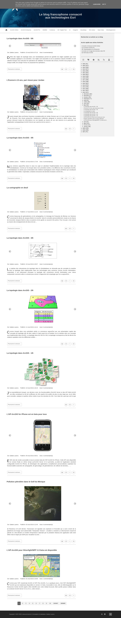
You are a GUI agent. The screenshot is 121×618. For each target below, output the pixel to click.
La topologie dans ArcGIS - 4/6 (91, 109)
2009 (84, 128)
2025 (84, 65)
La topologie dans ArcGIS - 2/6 (91, 114)
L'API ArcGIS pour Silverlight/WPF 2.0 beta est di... (95, 120)
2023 (84, 69)
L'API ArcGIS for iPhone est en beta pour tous (94, 117)
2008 (84, 130)
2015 (84, 83)
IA (69, 30)
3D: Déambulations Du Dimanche (90, 49)
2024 (84, 67)
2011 (84, 90)
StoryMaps (83, 30)
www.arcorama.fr (26, 614)
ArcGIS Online (14, 30)
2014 (84, 85)
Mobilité (45, 30)
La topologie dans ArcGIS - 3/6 (91, 112)
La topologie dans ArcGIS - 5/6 (20, 38)
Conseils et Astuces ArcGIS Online (91, 46)
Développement (110, 30)
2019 (84, 76)
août (85, 100)
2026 (84, 63)
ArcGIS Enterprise (26, 30)
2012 (84, 88)
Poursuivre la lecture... (14, 69)
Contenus (52, 30)
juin (85, 103)
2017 (84, 79)
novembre (86, 95)
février (86, 124)
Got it (104, 4)
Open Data (101, 30)
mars (85, 123)
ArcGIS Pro (37, 30)
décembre (86, 93)
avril (85, 121)
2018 (84, 78)
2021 (84, 72)
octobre (86, 97)
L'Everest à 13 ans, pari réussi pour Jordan (94, 108)
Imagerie (75, 30)
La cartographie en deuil (89, 111)
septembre (87, 98)
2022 (84, 70)
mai (85, 105)
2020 (84, 74)
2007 (84, 131)
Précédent (10, 46)
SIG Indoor (92, 30)
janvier (86, 126)
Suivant (75, 46)
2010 (84, 92)
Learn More (96, 4)
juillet (85, 101)
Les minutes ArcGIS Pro (88, 47)
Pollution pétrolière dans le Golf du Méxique (94, 118)
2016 (84, 81)
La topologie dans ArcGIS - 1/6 (91, 115)
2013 (84, 86)
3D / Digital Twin (62, 30)
